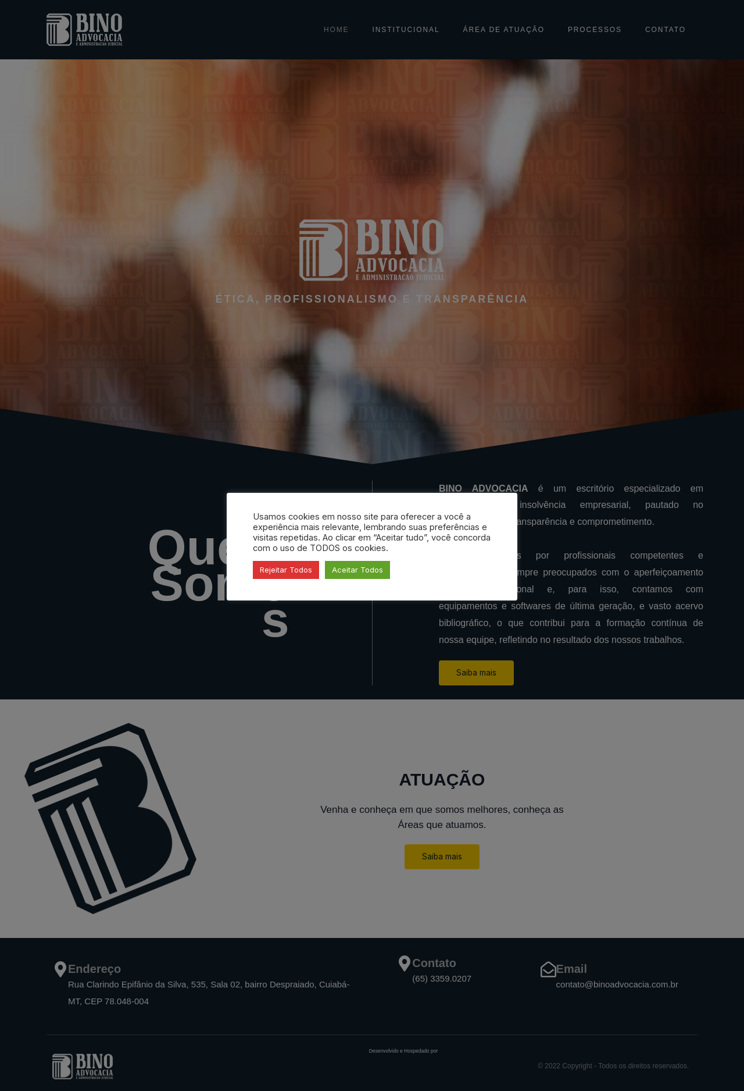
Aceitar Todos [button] (357, 569)
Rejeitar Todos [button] (286, 569)
